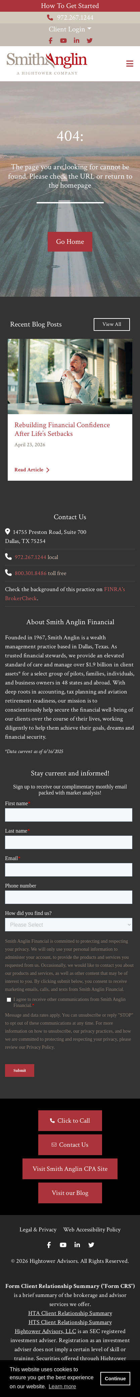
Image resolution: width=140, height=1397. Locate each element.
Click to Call (73, 1121)
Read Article (31, 469)
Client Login (67, 29)
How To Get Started (70, 6)
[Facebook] (49, 1245)
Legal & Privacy (37, 1229)
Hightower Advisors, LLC (45, 1331)
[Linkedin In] (77, 1245)
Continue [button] (115, 1378)
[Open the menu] (129, 64)
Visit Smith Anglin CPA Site (70, 1169)
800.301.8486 (31, 573)
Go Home (70, 242)
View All (111, 324)
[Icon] (50, 40)
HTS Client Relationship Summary (70, 1322)
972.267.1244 (70, 17)
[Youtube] (63, 1245)
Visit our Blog (70, 1193)
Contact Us (73, 1145)
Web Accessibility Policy (92, 1229)
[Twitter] (91, 1245)
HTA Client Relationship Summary (70, 1313)
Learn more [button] (62, 1386)
